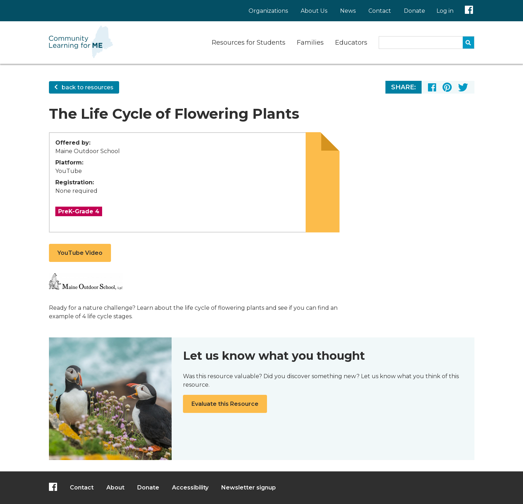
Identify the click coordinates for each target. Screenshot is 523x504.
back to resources (84, 87)
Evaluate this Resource (224, 404)
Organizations (268, 10)
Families (310, 42)
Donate (414, 10)
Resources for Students (248, 42)
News (348, 10)
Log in (445, 10)
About (115, 487)
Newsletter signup (248, 487)
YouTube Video (79, 253)
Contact (379, 10)
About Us (314, 10)
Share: (403, 87)
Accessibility (190, 487)
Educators (351, 42)
